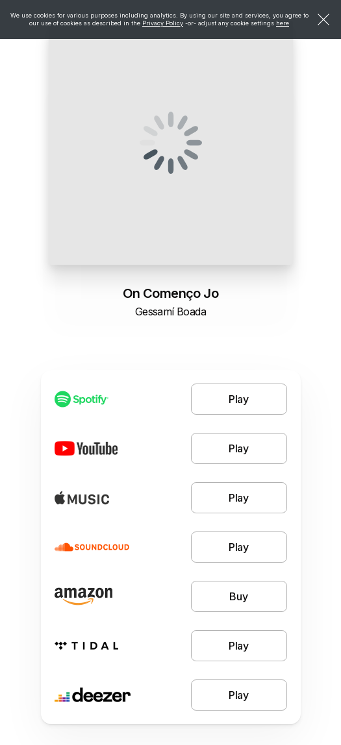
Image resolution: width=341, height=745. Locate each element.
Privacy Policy (162, 23)
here (282, 23)
